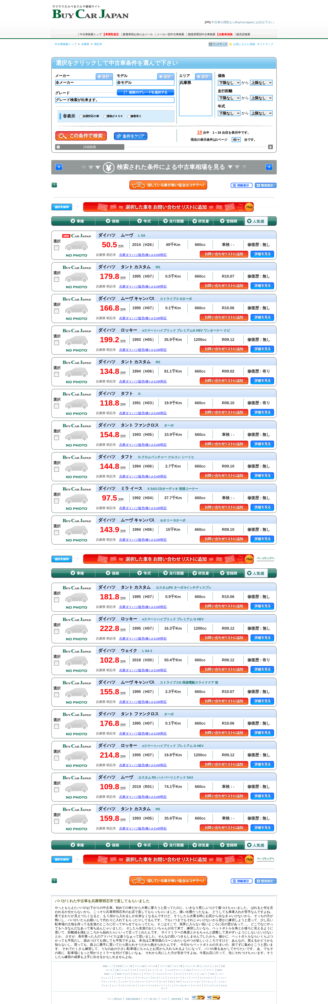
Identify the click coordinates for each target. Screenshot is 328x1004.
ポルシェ (137, 974)
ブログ (164, 999)
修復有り (136, 116)
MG (171, 982)
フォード (131, 978)
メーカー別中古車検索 (170, 34)
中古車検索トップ (91, 34)
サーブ (164, 988)
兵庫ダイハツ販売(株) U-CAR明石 (143, 255)
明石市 (98, 44)
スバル (124, 970)
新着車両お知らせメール (138, 34)
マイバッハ (198, 970)
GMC (212, 974)
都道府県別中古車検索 (201, 34)
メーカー (62, 76)
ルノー (115, 985)
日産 (223, 966)
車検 (187, 999)
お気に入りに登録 (244, 44)
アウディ (148, 974)
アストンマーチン (109, 982)
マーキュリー (144, 978)
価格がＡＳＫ (115, 116)
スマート (210, 970)
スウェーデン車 (192, 966)
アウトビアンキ (211, 985)
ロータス (163, 982)
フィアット (168, 985)
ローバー (152, 982)
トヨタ (215, 966)
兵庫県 (85, 44)
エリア (184, 76)
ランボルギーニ (183, 985)
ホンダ (109, 970)
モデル (122, 76)
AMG (188, 970)
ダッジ (185, 978)
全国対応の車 (91, 116)
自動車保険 (226, 34)
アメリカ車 (140, 966)
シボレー (203, 974)
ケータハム (208, 982)
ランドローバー (138, 982)
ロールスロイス (207, 978)
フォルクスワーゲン (164, 974)
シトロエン (221, 982)
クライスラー (173, 978)
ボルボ (224, 985)
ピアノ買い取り (151, 999)
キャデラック (190, 974)
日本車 (119, 966)
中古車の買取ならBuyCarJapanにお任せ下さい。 (244, 22)
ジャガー (124, 982)
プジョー (105, 985)
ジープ (194, 978)
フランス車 (165, 966)
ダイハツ (152, 970)
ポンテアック (158, 978)
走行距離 (225, 91)
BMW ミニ (109, 974)
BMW (219, 970)
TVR (178, 982)
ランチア (197, 985)
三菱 (117, 970)
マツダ (133, 970)
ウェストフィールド (191, 982)
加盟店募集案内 (133, 999)
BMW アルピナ (124, 974)
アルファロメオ (127, 985)
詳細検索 (89, 147)
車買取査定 (112, 34)
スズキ (142, 970)
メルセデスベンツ (175, 970)
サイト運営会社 (115, 999)
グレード (62, 93)
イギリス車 (152, 966)
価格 (221, 76)
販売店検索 (243, 34)
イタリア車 (177, 966)
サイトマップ (265, 44)
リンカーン (119, 978)
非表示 (69, 116)
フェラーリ (143, 985)
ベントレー (222, 978)
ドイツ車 (128, 966)
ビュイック (106, 978)
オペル (179, 974)
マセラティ (155, 985)
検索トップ (108, 966)
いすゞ (161, 970)
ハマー (221, 974)
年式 (221, 106)
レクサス (205, 966)
